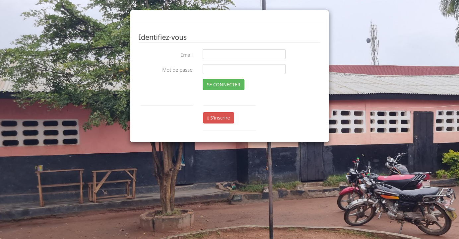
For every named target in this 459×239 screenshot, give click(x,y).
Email (186, 54)
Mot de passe (177, 69)
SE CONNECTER (223, 84)
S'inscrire (218, 118)
